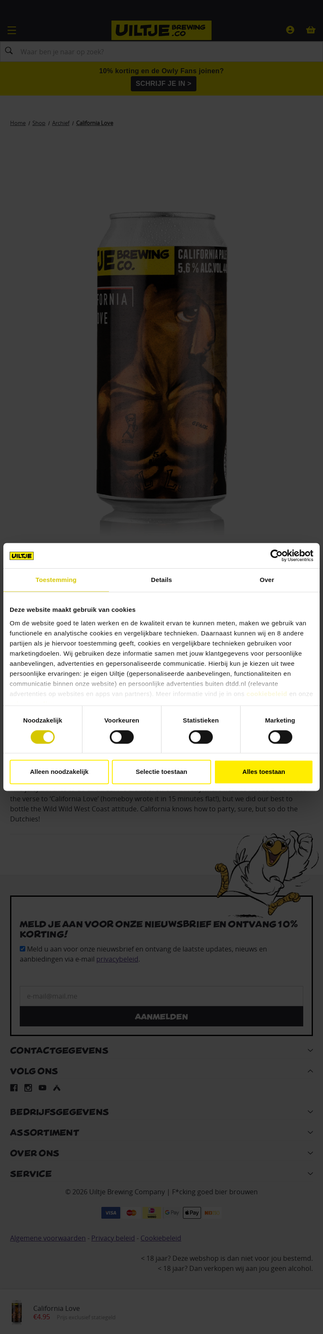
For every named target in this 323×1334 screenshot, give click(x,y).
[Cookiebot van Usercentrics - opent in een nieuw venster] (276, 555)
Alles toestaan (263, 772)
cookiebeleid (266, 693)
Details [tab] (161, 579)
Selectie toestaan (162, 772)
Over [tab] (266, 579)
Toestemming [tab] (56, 579)
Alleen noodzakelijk (59, 772)
